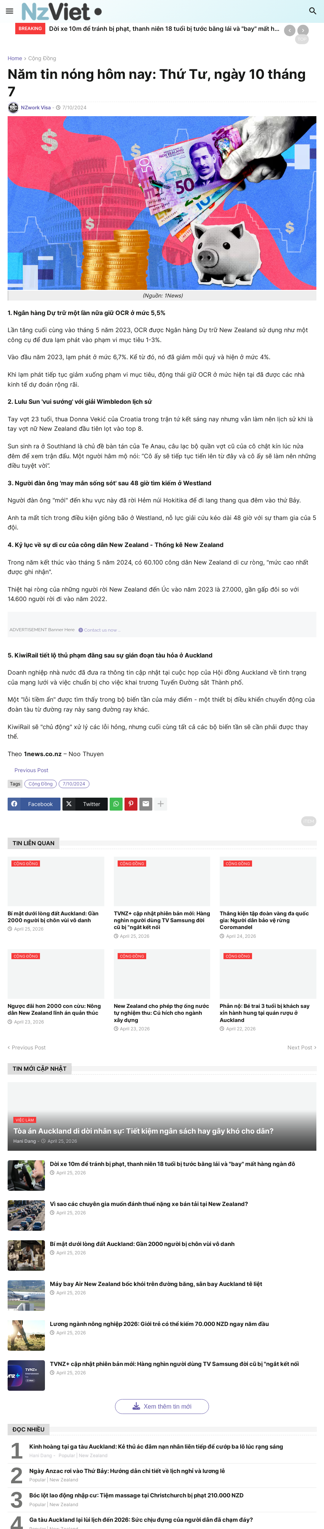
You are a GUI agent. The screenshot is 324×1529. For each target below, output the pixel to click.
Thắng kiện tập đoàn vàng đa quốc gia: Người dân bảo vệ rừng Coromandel (264, 920)
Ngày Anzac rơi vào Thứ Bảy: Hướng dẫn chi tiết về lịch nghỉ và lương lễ (127, 1471)
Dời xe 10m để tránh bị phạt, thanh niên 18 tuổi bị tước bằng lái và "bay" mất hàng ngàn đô (164, 28)
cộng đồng (42, 58)
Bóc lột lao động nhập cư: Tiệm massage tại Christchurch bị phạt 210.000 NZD (136, 1495)
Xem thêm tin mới (162, 1406)
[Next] (303, 30)
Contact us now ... (99, 630)
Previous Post (30, 770)
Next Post (299, 1047)
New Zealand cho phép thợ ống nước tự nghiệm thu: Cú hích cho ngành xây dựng (161, 1013)
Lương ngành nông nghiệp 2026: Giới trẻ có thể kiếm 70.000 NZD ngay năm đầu (159, 1323)
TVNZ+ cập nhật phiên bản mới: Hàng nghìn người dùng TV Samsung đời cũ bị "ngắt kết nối (162, 920)
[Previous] (289, 30)
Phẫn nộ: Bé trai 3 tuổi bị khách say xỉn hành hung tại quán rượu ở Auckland (265, 1013)
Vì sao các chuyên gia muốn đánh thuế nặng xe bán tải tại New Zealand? (149, 1204)
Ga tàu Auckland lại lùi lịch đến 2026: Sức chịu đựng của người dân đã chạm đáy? (141, 1519)
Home (15, 58)
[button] (9, 11)
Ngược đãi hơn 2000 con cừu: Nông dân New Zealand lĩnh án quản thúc (54, 1009)
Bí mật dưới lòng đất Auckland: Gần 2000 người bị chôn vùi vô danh (53, 916)
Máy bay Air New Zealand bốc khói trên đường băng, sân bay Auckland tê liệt (156, 1283)
